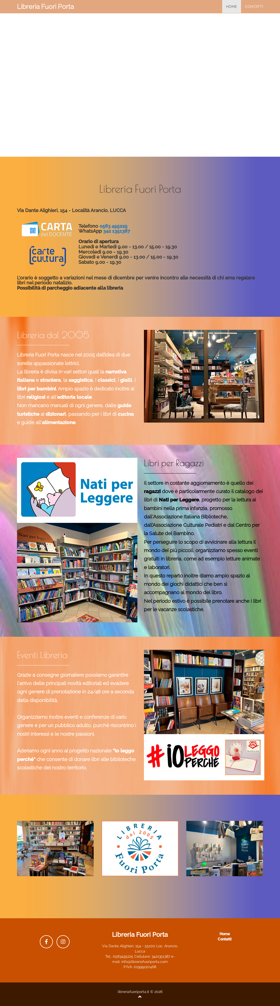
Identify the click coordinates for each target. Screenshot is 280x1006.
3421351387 (161, 956)
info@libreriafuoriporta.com (144, 962)
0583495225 (123, 956)
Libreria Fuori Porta (45, 6)
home (231, 6)
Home (225, 934)
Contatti (254, 6)
